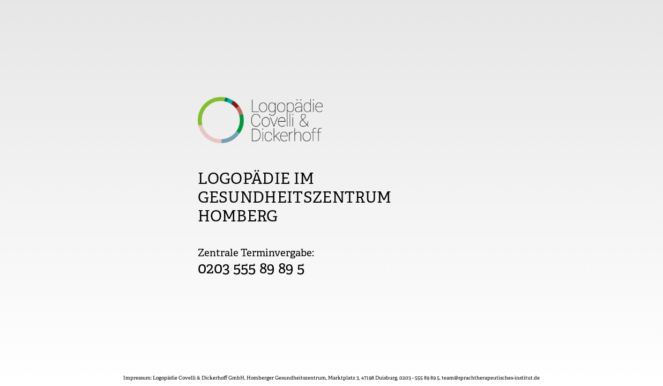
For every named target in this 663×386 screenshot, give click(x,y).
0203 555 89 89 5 (251, 269)
